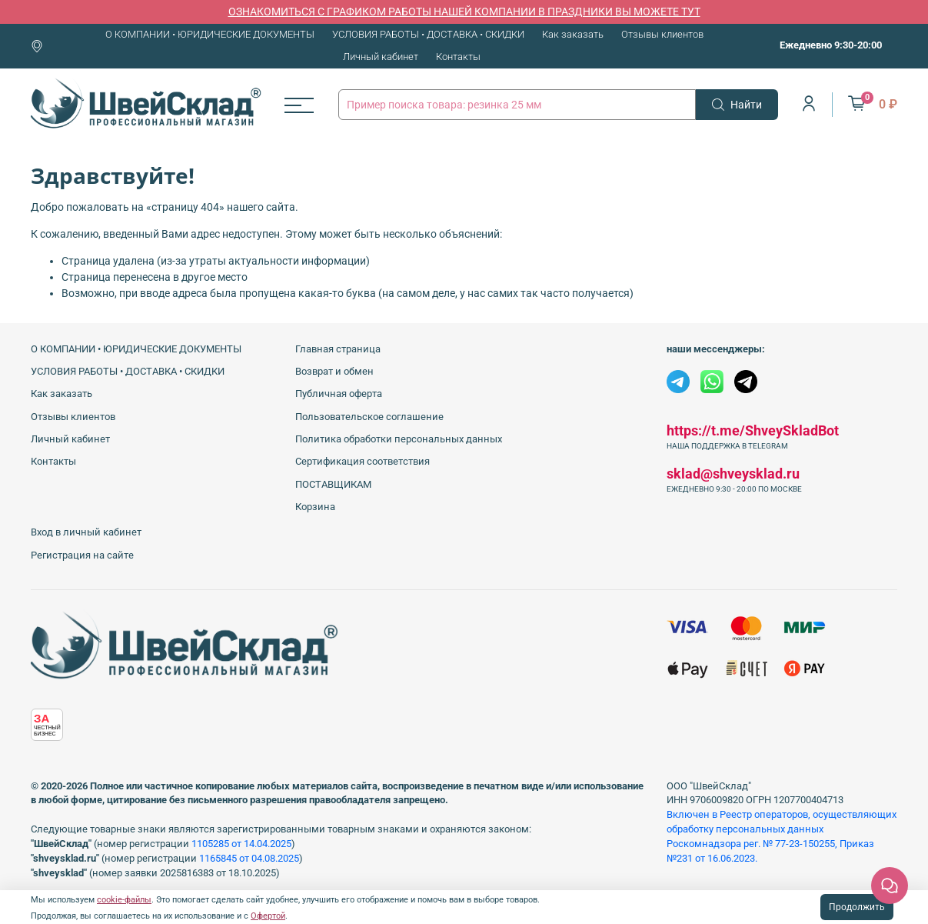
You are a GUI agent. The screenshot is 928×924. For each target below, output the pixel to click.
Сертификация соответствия (362, 461)
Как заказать (573, 34)
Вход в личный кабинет (86, 532)
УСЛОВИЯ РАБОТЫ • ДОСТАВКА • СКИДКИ (428, 34)
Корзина (315, 506)
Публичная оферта (338, 393)
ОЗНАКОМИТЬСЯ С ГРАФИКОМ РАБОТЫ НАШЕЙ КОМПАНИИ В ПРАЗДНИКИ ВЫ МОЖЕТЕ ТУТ (464, 11)
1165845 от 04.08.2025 (249, 858)
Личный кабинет (380, 56)
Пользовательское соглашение (369, 416)
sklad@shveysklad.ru (733, 473)
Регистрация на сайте (82, 555)
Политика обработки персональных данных (398, 439)
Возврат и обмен (334, 371)
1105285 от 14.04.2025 (241, 843)
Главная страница (338, 349)
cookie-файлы (124, 900)
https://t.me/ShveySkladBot (753, 430)
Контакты (458, 56)
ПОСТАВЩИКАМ (333, 484)
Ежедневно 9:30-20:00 (831, 45)
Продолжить (857, 907)
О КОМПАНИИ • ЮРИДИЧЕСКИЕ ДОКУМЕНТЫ (209, 34)
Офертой (268, 916)
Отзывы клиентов (662, 34)
